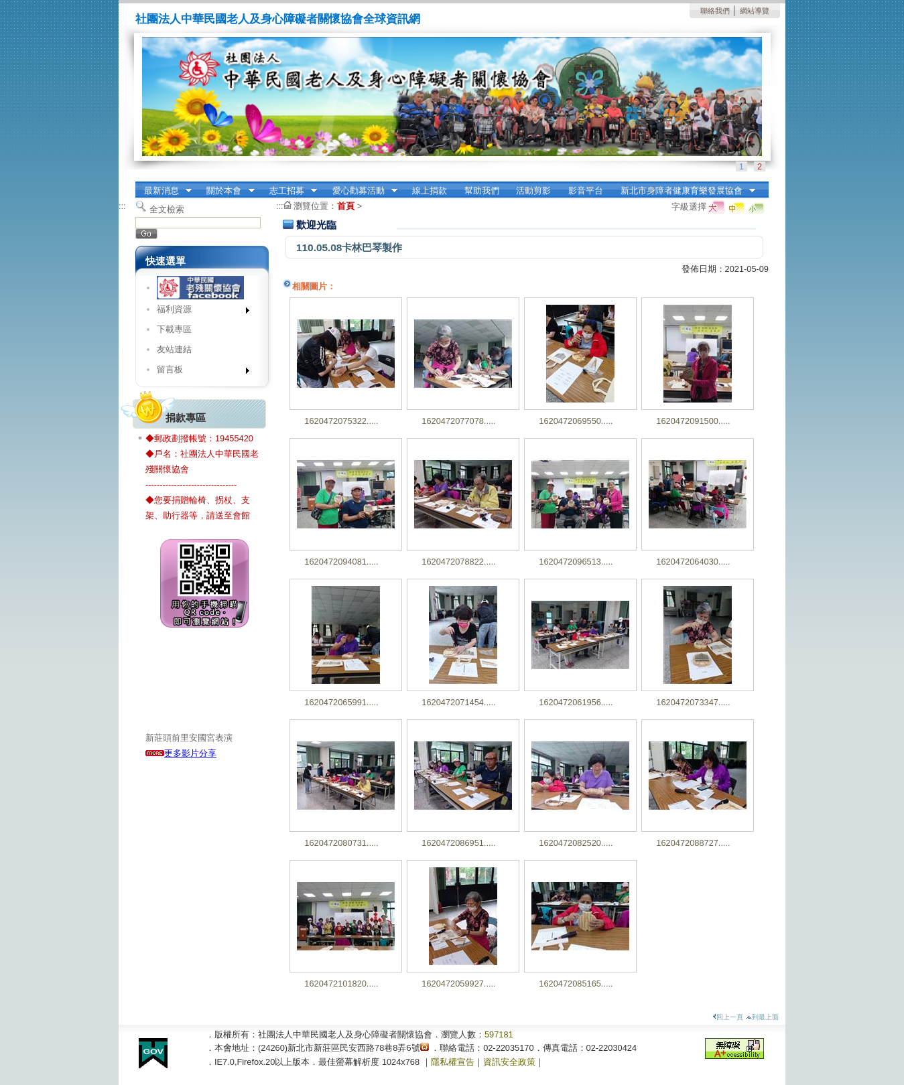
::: (139, 186)
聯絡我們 (715, 11)
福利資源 (199, 311)
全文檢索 (166, 209)
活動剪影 (533, 191)
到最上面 (762, 1017)
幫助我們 (481, 191)
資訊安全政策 (509, 1062)
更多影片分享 (180, 753)
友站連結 (174, 349)
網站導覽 (754, 11)
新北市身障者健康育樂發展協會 (683, 191)
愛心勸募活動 (360, 191)
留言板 (199, 372)
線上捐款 (429, 191)
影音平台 (585, 191)
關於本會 (226, 191)
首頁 (345, 206)
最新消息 (163, 191)
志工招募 (289, 191)
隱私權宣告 (452, 1062)
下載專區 (174, 329)
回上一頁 (727, 1017)
